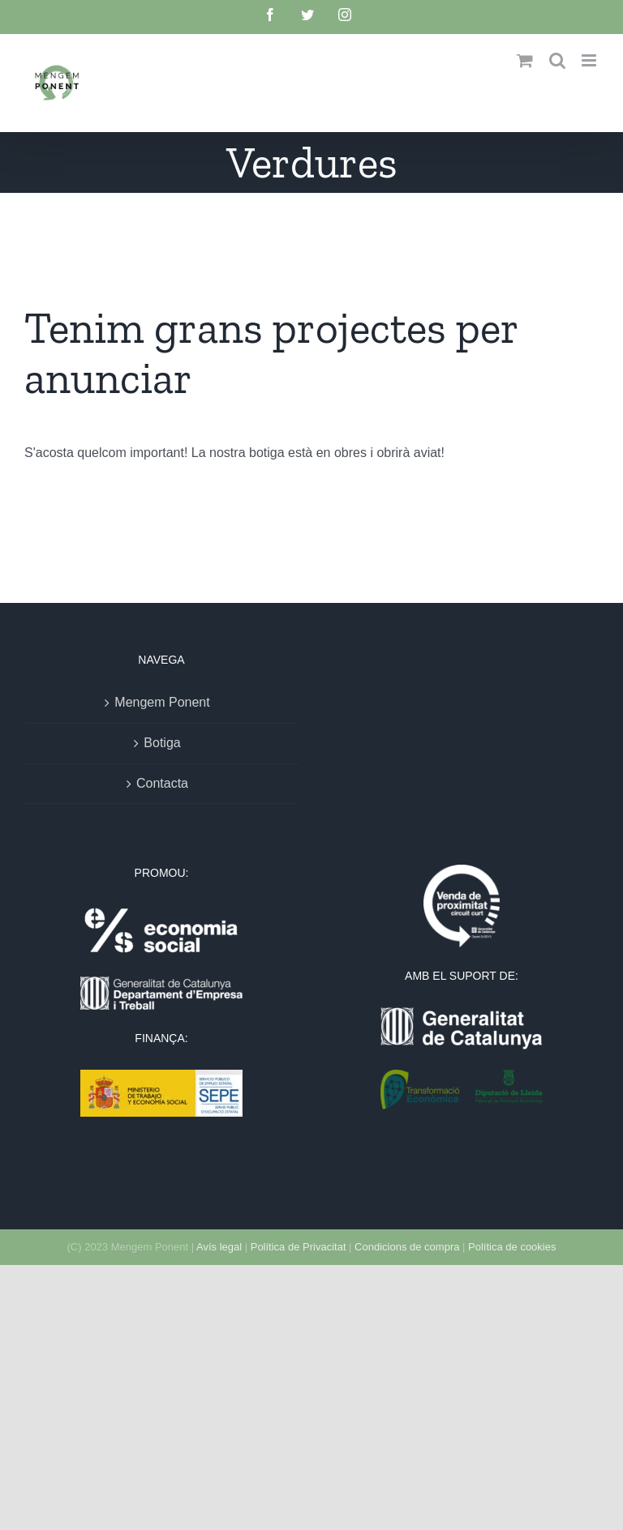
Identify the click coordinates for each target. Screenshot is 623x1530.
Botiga (162, 743)
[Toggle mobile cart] (525, 60)
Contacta (162, 783)
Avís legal (219, 1247)
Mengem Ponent (161, 702)
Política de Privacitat (298, 1247)
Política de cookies (512, 1247)
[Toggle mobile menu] (590, 60)
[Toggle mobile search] (557, 60)
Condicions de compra (406, 1247)
